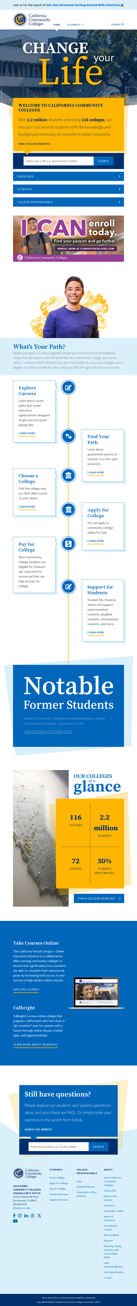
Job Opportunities (114, 1272)
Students (24, 189)
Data (79, 1181)
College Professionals (35, 202)
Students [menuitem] (75, 24)
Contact (108, 1277)
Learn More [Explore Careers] (27, 433)
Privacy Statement (62, 1297)
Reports (108, 1240)
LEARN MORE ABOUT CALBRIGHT (35, 1044)
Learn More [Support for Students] (95, 632)
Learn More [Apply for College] (95, 541)
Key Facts (109, 1205)
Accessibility (78, 1297)
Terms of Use (47, 1297)
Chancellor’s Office (114, 1211)
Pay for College (58, 1188)
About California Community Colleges (112, 1181)
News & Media (111, 1235)
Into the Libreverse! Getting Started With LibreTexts (84, 5)
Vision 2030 (25, 176)
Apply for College (59, 1183)
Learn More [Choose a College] (27, 506)
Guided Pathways (86, 1186)
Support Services (59, 1199)
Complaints (90, 1297)
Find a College (57, 1177)
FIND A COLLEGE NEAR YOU (96, 898)
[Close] (122, 5)
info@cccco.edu (21, 1208)
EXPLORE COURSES (26, 989)
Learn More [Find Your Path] (95, 472)
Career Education (59, 1194)
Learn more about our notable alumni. (48, 731)
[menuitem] (56, 24)
